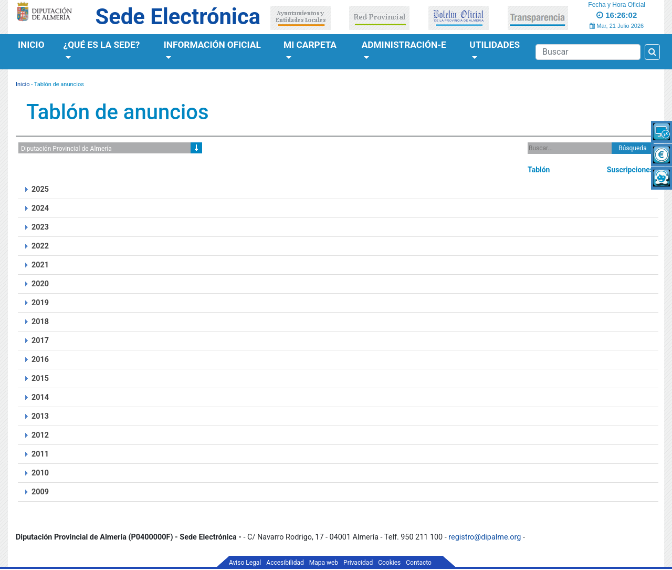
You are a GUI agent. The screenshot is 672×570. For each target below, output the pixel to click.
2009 (40, 492)
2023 (40, 227)
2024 (40, 208)
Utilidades (494, 44)
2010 (40, 473)
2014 (40, 397)
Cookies (389, 562)
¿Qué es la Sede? (102, 44)
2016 (40, 359)
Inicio (31, 44)
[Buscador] (588, 52)
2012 (40, 435)
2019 (40, 302)
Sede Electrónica (178, 16)
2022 (40, 246)
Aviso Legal (245, 562)
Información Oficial (212, 44)
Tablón (539, 169)
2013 (40, 416)
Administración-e (404, 44)
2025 (40, 189)
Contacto (419, 562)
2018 (40, 321)
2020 (40, 283)
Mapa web (323, 562)
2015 (40, 378)
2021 (40, 265)
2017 (40, 340)
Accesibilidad (284, 562)
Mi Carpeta (310, 44)
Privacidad (358, 562)
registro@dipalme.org (484, 537)
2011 (40, 454)
